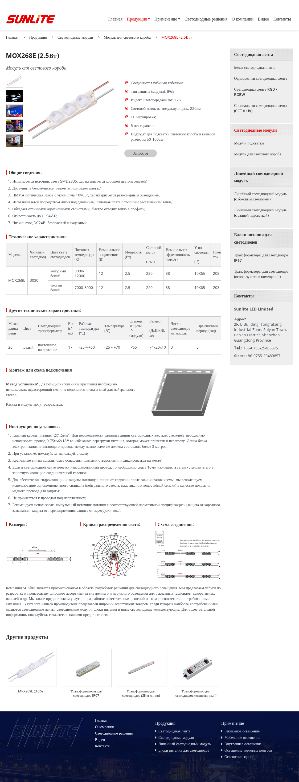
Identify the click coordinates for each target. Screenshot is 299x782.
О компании (242, 19)
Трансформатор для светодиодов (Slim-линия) (141, 693)
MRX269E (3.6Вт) (31, 691)
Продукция (38, 37)
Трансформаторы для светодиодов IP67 (86, 693)
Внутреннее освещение (242, 743)
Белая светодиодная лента (254, 67)
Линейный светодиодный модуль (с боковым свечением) (260, 196)
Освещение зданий (239, 756)
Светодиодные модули (75, 37)
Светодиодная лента (253, 54)
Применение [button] (165, 19)
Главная (115, 19)
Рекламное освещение (242, 730)
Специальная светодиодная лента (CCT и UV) (260, 108)
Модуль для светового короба (127, 37)
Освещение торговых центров (248, 750)
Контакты (282, 19)
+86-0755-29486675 (260, 347)
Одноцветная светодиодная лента (260, 78)
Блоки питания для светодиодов (253, 238)
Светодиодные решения (206, 19)
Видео (263, 19)
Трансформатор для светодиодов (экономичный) (196, 693)
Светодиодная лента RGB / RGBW (255, 92)
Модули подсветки (249, 143)
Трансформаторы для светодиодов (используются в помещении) (261, 274)
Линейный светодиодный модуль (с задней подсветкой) (260, 212)
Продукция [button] (137, 19)
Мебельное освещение (242, 737)
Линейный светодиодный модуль (258, 177)
